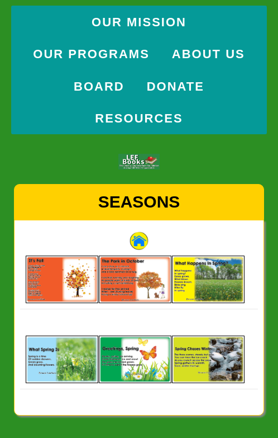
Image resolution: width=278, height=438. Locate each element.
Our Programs (91, 54)
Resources (139, 118)
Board (99, 86)
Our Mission (139, 22)
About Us (208, 54)
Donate (175, 86)
